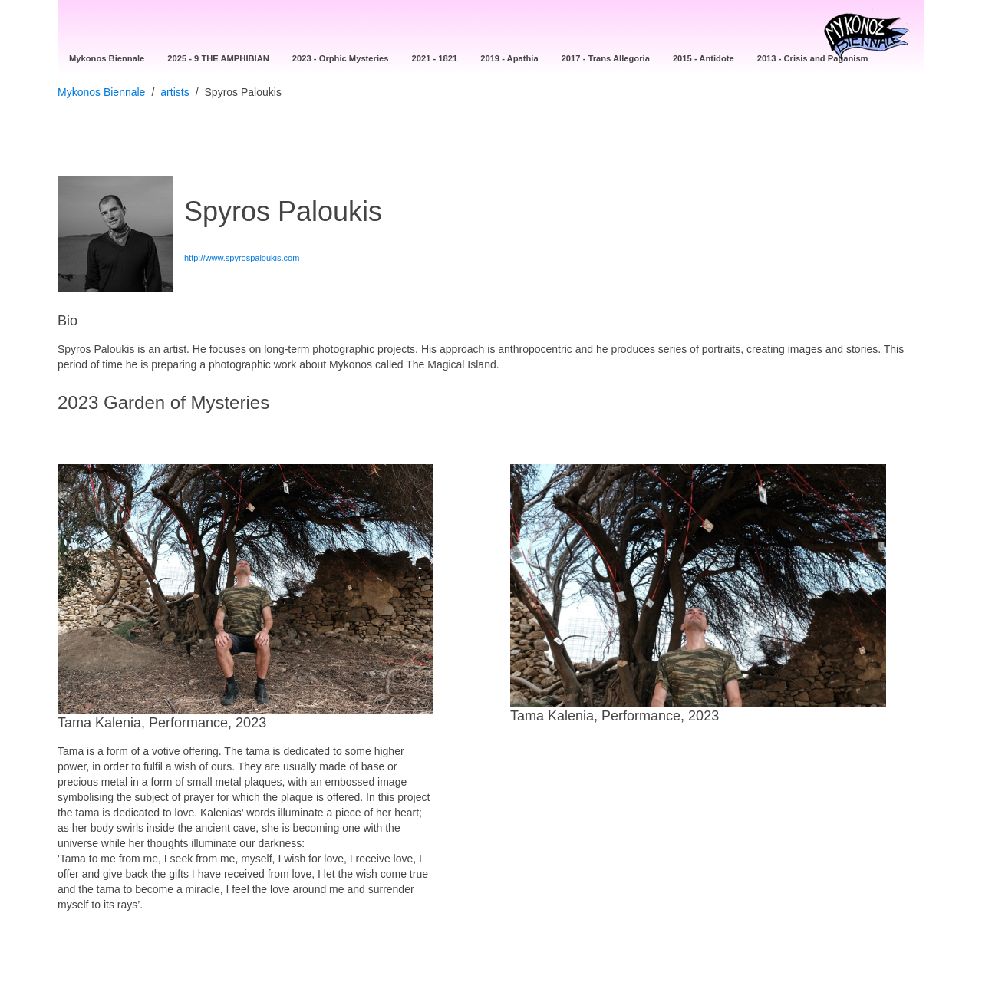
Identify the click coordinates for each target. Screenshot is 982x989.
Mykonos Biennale (101, 92)
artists (174, 92)
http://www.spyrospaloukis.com (241, 257)
